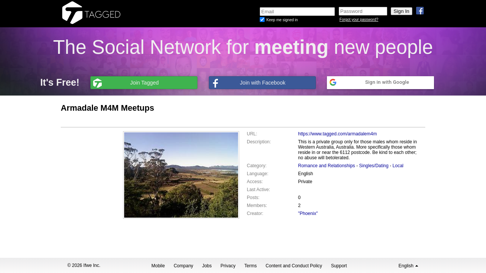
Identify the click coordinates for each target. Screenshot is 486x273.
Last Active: (258, 189)
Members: (257, 205)
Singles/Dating (373, 165)
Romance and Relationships (326, 165)
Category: (257, 165)
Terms (251, 265)
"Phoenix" (308, 213)
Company (183, 265)
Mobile (158, 265)
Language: (257, 173)
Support (339, 265)
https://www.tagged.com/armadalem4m (337, 133)
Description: (259, 141)
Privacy (228, 265)
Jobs (206, 265)
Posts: (253, 197)
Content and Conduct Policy (294, 265)
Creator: (255, 213)
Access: (255, 181)
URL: (252, 133)
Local (398, 165)
